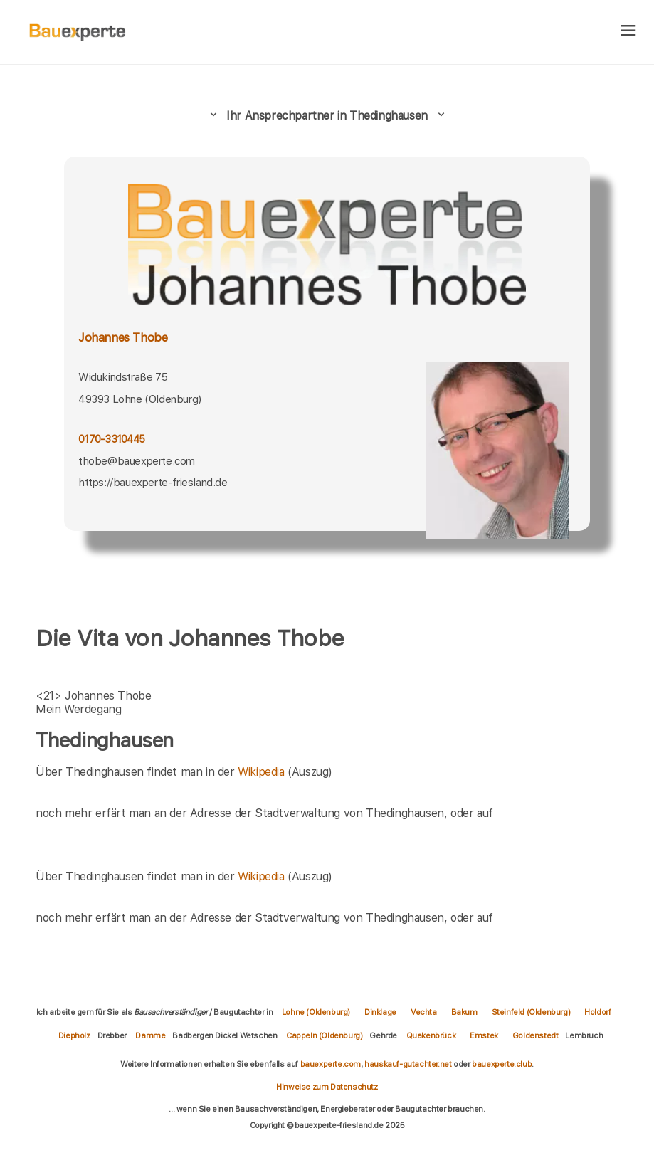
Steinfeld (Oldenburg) (531, 1012)
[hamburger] (628, 32)
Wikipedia (263, 772)
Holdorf (597, 1012)
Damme (150, 1035)
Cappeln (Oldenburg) (324, 1035)
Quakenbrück (431, 1035)
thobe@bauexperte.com (136, 461)
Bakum (464, 1012)
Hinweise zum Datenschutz (326, 1087)
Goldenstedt (535, 1035)
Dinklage (380, 1012)
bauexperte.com (330, 1064)
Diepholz (74, 1035)
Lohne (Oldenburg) (316, 1012)
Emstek (484, 1035)
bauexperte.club (502, 1064)
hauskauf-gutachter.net (407, 1064)
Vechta (424, 1012)
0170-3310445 (111, 439)
